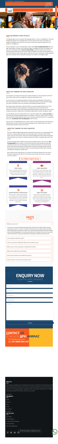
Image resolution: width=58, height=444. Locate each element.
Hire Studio (48, 3)
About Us (8, 402)
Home (7, 399)
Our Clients (8, 409)
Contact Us (8, 411)
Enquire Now (48, 4)
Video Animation (10, 419)
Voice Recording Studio (11, 426)
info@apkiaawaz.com (19, 1)
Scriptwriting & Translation (12, 421)
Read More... (9, 394)
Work (7, 404)
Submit (30, 323)
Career (7, 406)
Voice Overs (9, 416)
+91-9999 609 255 (9, 1)
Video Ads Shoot (10, 423)
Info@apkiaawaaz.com (17, 339)
